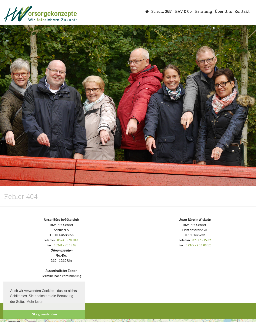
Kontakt (242, 11)
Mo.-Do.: (61, 255)
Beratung (203, 11)
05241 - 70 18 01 (68, 240)
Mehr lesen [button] (34, 301)
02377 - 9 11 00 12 (198, 245)
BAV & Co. (184, 11)
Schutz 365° (162, 11)
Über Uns (223, 11)
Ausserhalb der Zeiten (61, 271)
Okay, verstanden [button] (44, 314)
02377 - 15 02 (201, 240)
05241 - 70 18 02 (65, 245)
